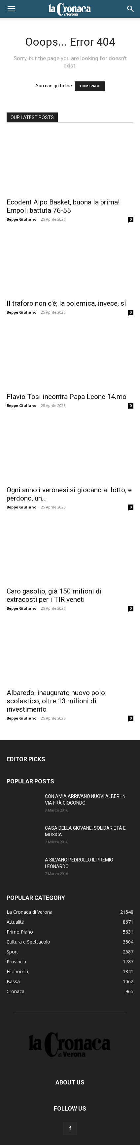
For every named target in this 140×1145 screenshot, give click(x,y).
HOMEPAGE (90, 86)
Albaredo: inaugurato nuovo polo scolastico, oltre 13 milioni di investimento (56, 701)
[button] (11, 9)
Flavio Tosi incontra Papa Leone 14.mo (66, 397)
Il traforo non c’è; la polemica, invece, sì (66, 303)
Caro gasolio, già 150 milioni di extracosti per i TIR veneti (54, 595)
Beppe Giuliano (21, 219)
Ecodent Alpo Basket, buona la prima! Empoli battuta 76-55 (63, 206)
